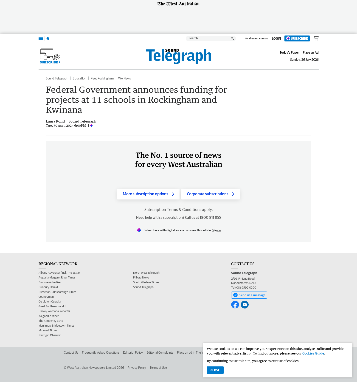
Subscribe (297, 38)
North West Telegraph (146, 272)
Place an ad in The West (192, 352)
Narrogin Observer (50, 335)
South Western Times (146, 282)
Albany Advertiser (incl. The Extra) (59, 272)
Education (79, 78)
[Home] (48, 38)
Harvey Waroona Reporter (54, 311)
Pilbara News (141, 277)
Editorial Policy (133, 352)
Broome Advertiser (50, 282)
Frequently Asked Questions (100, 352)
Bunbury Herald (48, 287)
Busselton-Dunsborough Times (57, 292)
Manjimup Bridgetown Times (56, 325)
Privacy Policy (137, 367)
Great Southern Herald (52, 306)
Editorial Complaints (159, 352)
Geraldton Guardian (50, 301)
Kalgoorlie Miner (49, 316)
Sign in (216, 230)
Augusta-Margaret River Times (57, 277)
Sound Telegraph (57, 78)
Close (215, 370)
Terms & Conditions (184, 209)
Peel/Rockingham (102, 78)
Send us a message (249, 295)
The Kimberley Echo (51, 320)
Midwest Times (48, 330)
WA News (124, 78)
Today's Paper (289, 52)
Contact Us (71, 352)
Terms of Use (158, 367)
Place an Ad (311, 52)
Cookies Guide (313, 353)
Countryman (46, 296)
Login (276, 38)
